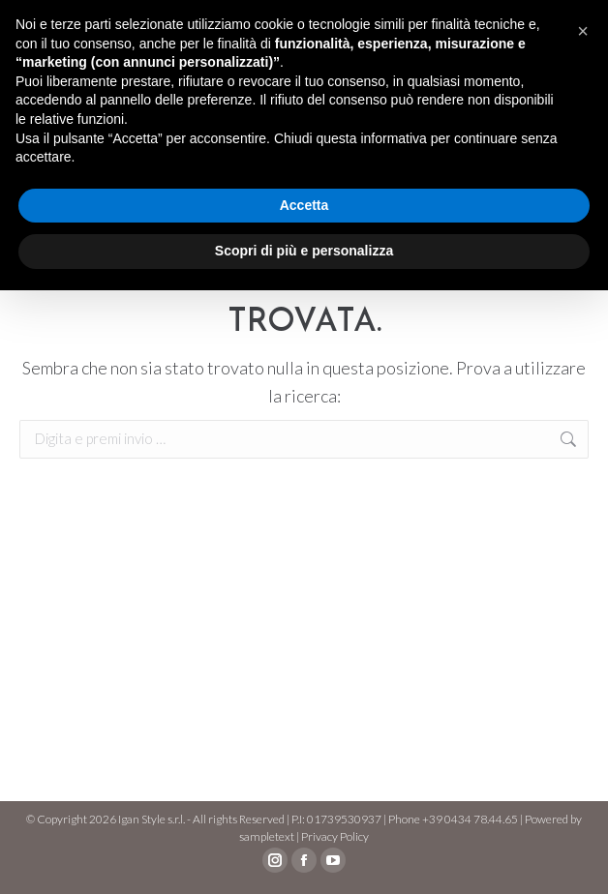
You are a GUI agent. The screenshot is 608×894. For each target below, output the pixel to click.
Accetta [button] (304, 205)
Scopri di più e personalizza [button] (304, 250)
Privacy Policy (335, 836)
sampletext (266, 836)
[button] (582, 30)
